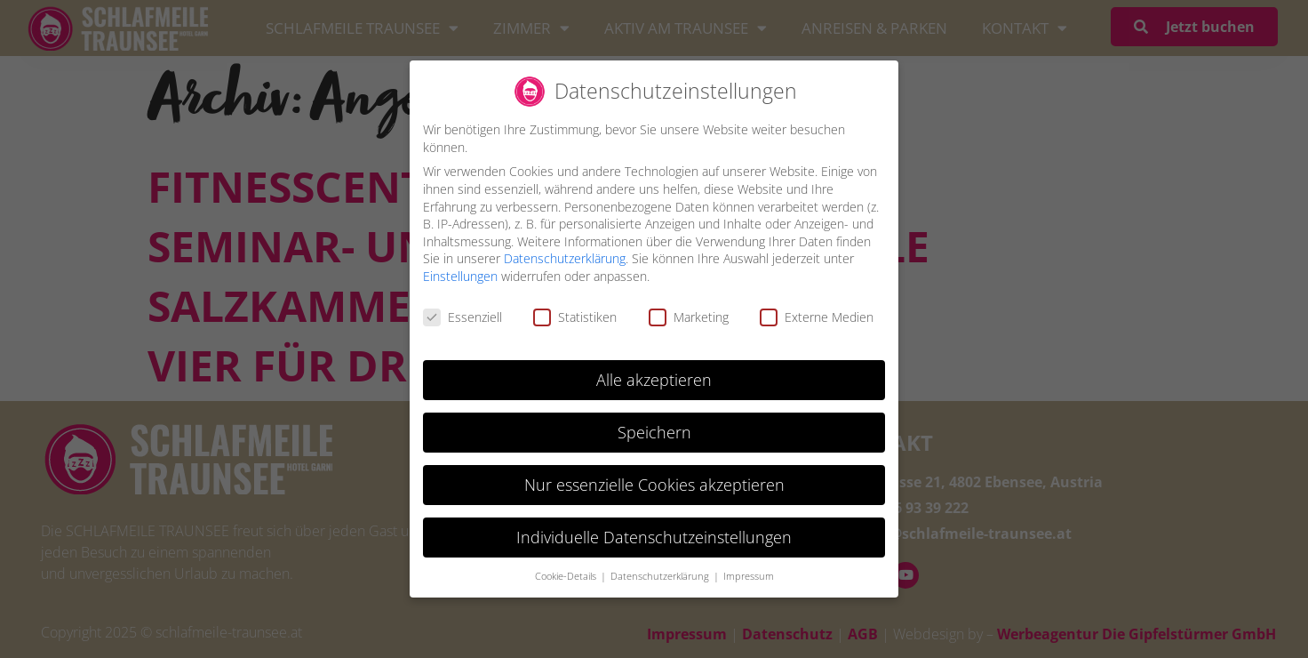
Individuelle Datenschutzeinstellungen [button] (654, 535)
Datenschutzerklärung (565, 257)
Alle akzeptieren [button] (654, 378)
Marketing (689, 315)
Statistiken (575, 315)
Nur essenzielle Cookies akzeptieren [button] (654, 483)
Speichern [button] (654, 430)
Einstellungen (460, 275)
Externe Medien (816, 315)
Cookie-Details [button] (567, 574)
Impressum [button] (748, 574)
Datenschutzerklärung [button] (661, 574)
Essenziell (462, 315)
